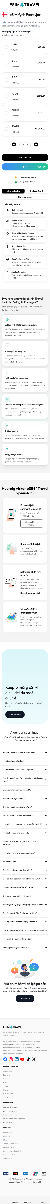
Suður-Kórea (8, 1094)
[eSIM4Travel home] (25, 5)
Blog (5, 1140)
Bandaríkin (7, 1071)
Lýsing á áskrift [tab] (37, 191)
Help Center (8, 1132)
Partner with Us (9, 1155)
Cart (35, 1202)
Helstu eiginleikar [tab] (13, 191)
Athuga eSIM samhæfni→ (15, 35)
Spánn (5, 1086)
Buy (34, 167)
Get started (15, 714)
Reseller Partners (10, 1115)
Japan (5, 1097)
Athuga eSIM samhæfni (33, 523)
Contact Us (25, 998)
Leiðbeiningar (16, 1202)
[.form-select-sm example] (25, 144)
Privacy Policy (8, 1147)
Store (5, 1202)
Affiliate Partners (10, 1111)
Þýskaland (7, 1090)
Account (43, 1202)
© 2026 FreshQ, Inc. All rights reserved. (25, 1179)
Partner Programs (10, 1107)
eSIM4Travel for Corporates (14, 1118)
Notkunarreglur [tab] (25, 197)
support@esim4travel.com (20, 1182)
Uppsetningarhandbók (12, 1151)
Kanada (6, 1079)
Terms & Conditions (10, 1143)
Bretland (6, 1075)
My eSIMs (27, 1202)
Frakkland (7, 1082)
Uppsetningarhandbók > (31, 593)
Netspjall (36, 1182)
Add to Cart (25, 157)
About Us (7, 1136)
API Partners (8, 1122)
